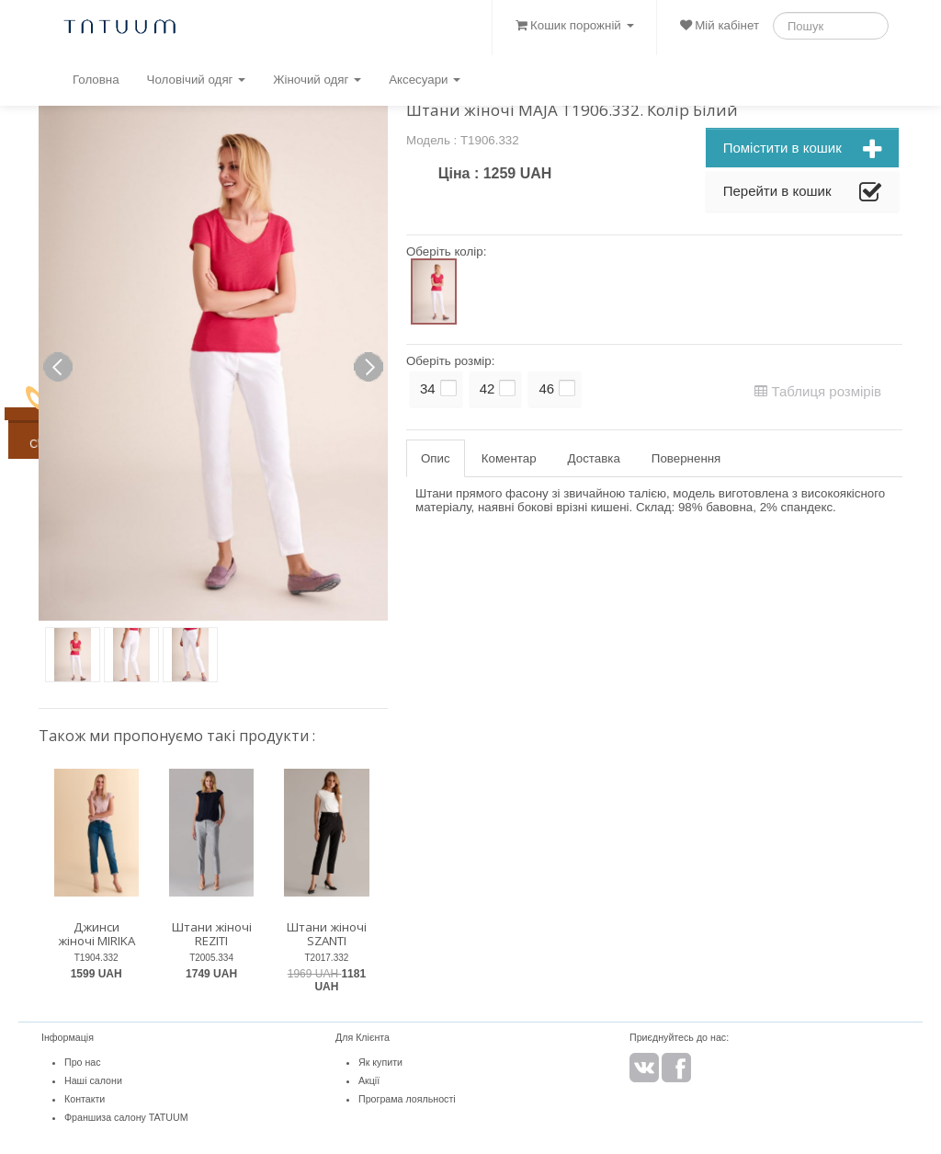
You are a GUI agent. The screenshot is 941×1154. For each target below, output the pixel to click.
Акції (369, 1080)
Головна (96, 79)
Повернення (686, 458)
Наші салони (93, 1080)
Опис (435, 458)
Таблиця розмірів (817, 391)
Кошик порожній (574, 25)
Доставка (594, 458)
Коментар (509, 458)
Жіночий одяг (317, 79)
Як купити (380, 1062)
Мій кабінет (719, 25)
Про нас (82, 1062)
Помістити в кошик (802, 150)
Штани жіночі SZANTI (327, 934)
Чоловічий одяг (196, 79)
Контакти (84, 1098)
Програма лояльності (407, 1098)
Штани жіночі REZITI (212, 934)
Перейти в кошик (802, 193)
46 (546, 388)
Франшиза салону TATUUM (126, 1117)
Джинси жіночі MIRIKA (96, 934)
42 (487, 388)
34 (428, 388)
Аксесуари (424, 79)
